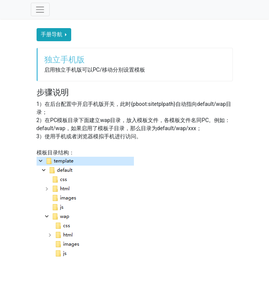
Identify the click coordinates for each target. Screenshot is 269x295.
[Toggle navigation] (40, 9)
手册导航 (52, 34)
